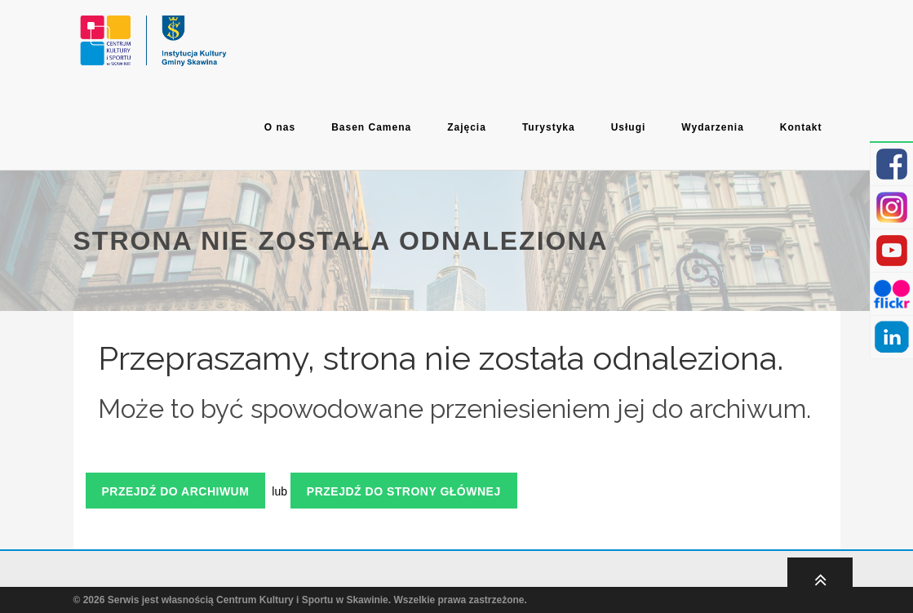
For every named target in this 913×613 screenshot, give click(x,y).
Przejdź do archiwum (176, 491)
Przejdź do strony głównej (404, 491)
